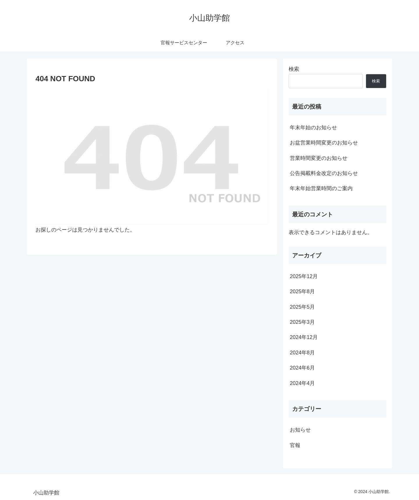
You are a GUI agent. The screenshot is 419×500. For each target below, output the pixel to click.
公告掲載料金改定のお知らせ (324, 173)
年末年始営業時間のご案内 (321, 188)
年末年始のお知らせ (313, 127)
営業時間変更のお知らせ (318, 158)
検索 (294, 69)
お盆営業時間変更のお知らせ (324, 143)
